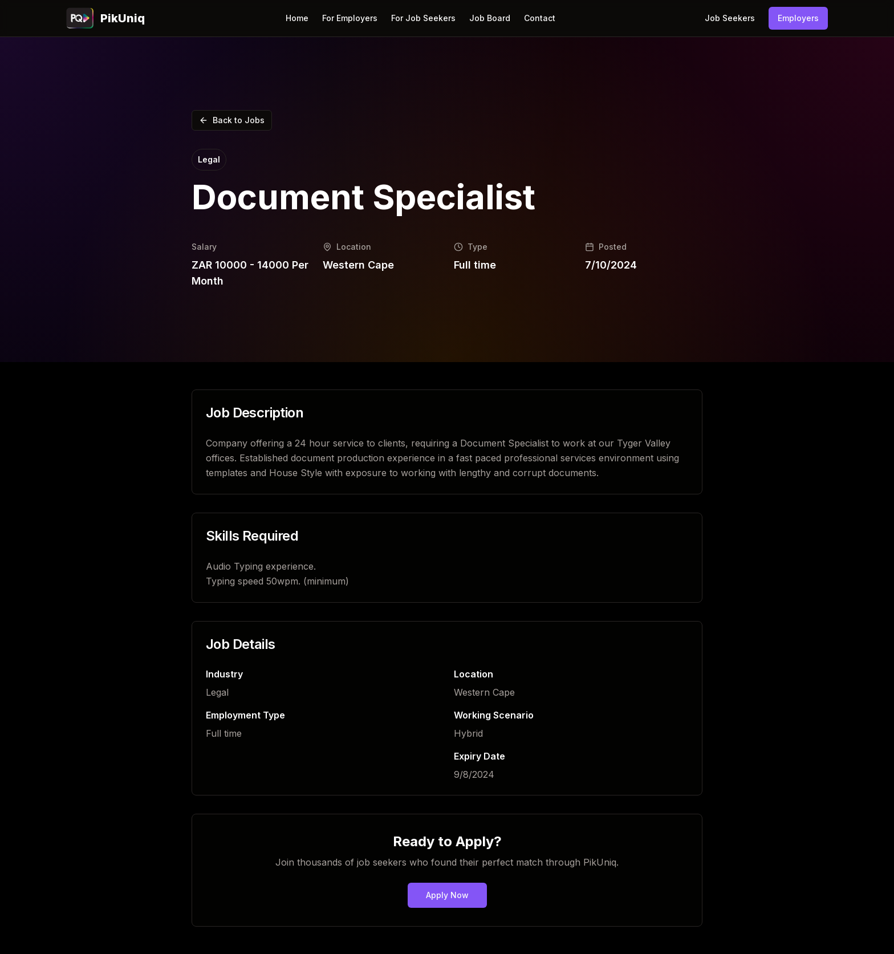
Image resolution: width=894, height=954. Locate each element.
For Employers (349, 18)
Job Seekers (730, 18)
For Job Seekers (423, 18)
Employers (798, 18)
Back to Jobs (232, 120)
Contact (539, 18)
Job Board (489, 18)
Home (297, 18)
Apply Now (447, 895)
